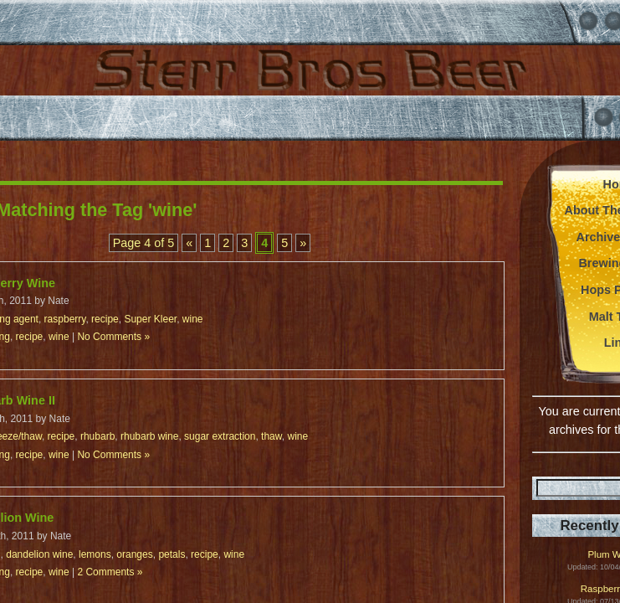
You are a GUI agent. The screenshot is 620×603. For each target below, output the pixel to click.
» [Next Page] (303, 243)
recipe (105, 319)
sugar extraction (219, 436)
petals (171, 554)
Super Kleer (150, 319)
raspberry (65, 319)
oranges (134, 554)
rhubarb (97, 436)
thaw (271, 436)
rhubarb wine (149, 436)
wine (192, 319)
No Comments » (113, 337)
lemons (95, 554)
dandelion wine (39, 554)
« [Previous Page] (189, 243)
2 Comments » (109, 572)
